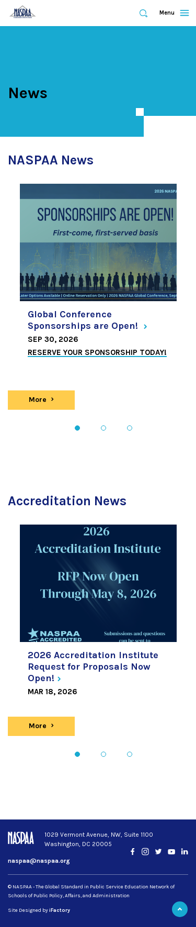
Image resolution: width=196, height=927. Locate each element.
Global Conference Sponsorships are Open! (87, 319)
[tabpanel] (98, 275)
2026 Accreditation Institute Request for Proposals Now (93, 666)
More (48, 399)
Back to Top (180, 909)
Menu (169, 12)
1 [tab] (77, 428)
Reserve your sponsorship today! (97, 352)
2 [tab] (103, 428)
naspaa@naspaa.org (39, 860)
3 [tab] (129, 428)
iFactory (59, 910)
